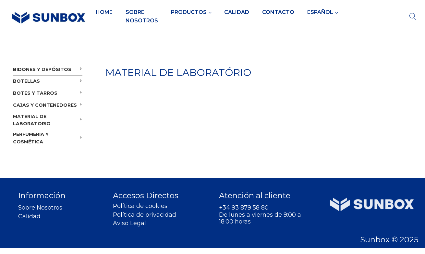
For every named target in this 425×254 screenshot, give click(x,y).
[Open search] (413, 16)
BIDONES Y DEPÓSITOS (42, 69)
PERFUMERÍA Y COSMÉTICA (31, 137)
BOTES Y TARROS (35, 93)
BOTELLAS (26, 81)
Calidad (236, 12)
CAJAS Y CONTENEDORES (45, 105)
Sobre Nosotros (142, 16)
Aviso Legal (129, 223)
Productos (189, 12)
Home (104, 12)
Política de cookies (140, 206)
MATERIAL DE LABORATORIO (32, 120)
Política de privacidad (144, 215)
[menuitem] (322, 12)
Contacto (278, 12)
